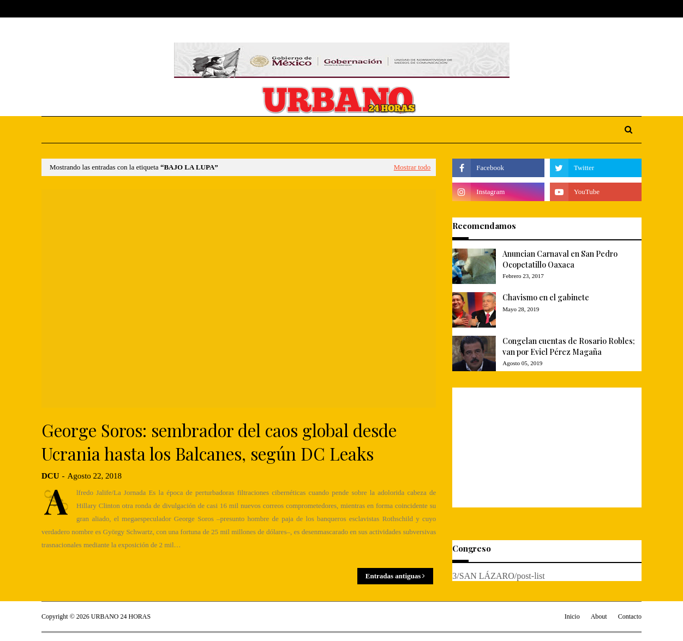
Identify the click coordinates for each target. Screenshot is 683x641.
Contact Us (122, 8)
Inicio (572, 616)
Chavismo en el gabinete (545, 297)
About (83, 8)
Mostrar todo (412, 167)
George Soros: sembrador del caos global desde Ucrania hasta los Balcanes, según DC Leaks (219, 442)
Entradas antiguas (393, 576)
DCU (50, 475)
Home (51, 8)
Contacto (630, 616)
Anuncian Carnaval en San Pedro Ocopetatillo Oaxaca (560, 259)
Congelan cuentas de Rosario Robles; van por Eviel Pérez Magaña (568, 346)
